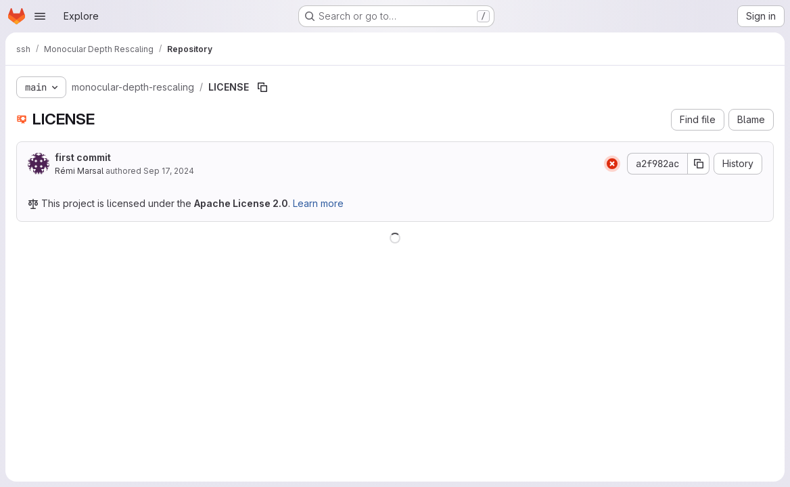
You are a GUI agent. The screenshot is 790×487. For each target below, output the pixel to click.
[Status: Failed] (612, 164)
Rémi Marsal (79, 171)
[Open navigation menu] (40, 16)
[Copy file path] (262, 87)
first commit (83, 157)
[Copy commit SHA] (699, 164)
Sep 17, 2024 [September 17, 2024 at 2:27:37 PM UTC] (168, 171)
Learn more (318, 203)
